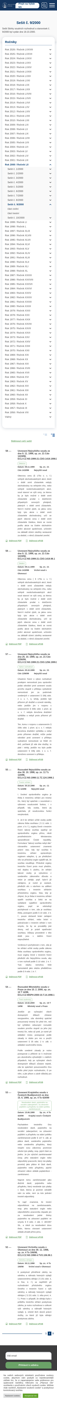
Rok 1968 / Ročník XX (16, 359)
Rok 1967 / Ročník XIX (17, 364)
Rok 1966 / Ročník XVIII (17, 368)
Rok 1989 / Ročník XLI (17, 266)
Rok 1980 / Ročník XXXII (18, 306)
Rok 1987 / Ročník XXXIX (18, 275)
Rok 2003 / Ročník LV (16, 151)
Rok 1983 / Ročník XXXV (18, 293)
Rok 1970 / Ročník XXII (17, 350)
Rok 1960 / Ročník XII (16, 395)
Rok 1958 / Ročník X (15, 403)
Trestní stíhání (25, 782)
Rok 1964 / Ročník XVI (17, 377)
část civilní (13, 209)
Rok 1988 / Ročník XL (16, 271)
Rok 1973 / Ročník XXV (17, 337)
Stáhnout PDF (14, 541)
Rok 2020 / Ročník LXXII (18, 76)
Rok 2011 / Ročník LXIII (17, 116)
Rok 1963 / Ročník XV (16, 381)
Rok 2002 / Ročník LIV (17, 156)
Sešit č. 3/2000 (15, 178)
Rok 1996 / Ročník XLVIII (18, 235)
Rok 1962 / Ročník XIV (17, 386)
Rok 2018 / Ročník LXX (17, 85)
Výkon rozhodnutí (26, 667)
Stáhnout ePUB (34, 541)
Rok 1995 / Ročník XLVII (18, 240)
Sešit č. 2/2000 (15, 173)
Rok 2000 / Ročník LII (17, 164)
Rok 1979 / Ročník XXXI (17, 310)
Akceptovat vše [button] (30, 1396)
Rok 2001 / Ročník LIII (16, 160)
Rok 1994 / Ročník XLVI (17, 244)
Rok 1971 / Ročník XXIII (17, 346)
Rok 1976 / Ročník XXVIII (18, 324)
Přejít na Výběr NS (26, 5)
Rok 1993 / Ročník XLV (17, 249)
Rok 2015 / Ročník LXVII (18, 98)
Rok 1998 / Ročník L (15, 226)
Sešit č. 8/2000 (15, 200)
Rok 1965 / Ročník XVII (17, 372)
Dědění (22, 564)
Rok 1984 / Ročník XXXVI (18, 288)
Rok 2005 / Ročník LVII (17, 142)
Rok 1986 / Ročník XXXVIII (19, 280)
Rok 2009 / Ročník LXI (17, 125)
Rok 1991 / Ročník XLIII (17, 257)
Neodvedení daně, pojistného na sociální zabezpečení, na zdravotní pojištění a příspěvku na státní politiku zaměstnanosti (34, 1105)
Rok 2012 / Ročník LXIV (17, 111)
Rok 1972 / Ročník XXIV (17, 341)
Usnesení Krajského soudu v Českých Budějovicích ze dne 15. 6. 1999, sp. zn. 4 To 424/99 (33, 1095)
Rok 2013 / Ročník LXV (17, 107)
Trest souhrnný (25, 1000)
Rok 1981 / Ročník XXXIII (18, 302)
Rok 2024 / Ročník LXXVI (18, 58)
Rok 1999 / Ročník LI (16, 222)
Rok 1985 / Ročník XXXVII (19, 284)
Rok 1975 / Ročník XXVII (18, 328)
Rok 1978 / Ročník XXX (17, 315)
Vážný (8, 417)
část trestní (13, 213)
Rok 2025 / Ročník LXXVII (18, 54)
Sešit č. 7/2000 (15, 195)
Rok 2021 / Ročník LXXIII (18, 72)
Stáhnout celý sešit (19, 441)
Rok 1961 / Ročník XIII (17, 390)
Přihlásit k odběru (28, 1365)
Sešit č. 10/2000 (16, 218)
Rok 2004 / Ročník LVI (16, 147)
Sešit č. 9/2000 (16, 204)
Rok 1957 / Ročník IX (16, 408)
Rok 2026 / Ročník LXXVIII (19, 49)
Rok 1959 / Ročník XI (16, 399)
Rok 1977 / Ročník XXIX (17, 319)
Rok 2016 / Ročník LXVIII (18, 94)
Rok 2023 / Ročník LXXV (18, 63)
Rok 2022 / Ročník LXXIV (18, 67)
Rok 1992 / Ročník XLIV (17, 253)
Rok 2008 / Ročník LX (16, 129)
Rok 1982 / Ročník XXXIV (18, 297)
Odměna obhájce (25, 1260)
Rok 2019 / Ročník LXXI (17, 80)
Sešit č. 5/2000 (15, 187)
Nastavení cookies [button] (12, 1396)
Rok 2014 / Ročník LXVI (17, 103)
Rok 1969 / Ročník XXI (17, 355)
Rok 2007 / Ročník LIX (17, 133)
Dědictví (22, 464)
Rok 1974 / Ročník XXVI (17, 333)
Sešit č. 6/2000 (15, 191)
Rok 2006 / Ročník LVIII (17, 138)
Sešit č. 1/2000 (15, 169)
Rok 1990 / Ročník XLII (17, 262)
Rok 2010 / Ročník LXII (17, 120)
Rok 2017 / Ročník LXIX (17, 89)
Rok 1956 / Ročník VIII (17, 412)
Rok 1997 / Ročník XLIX (17, 231)
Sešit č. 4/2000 (15, 182)
